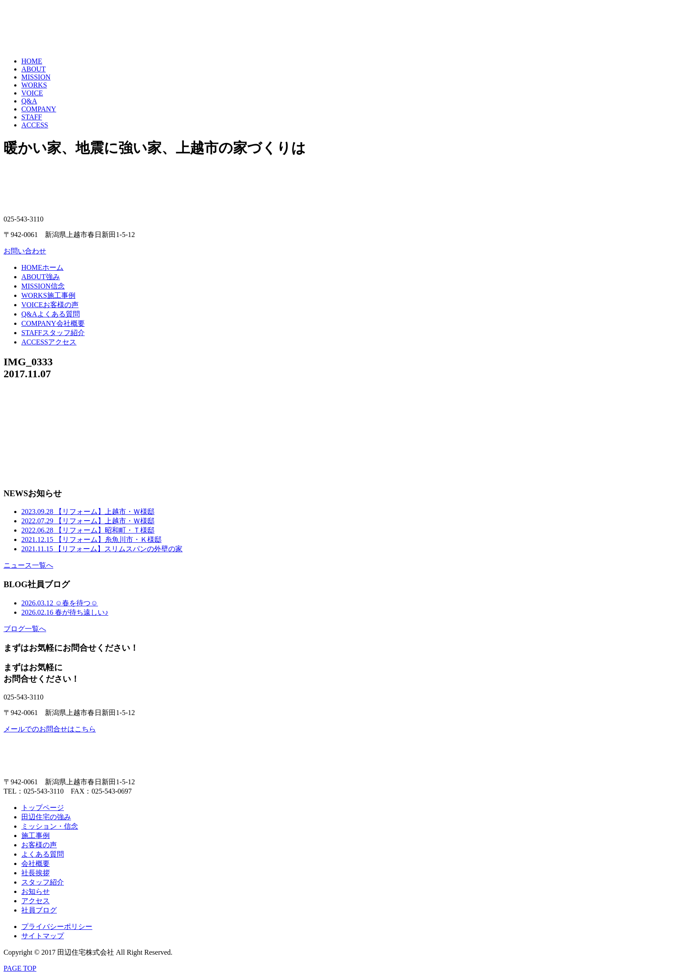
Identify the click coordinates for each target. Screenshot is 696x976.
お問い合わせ (25, 251)
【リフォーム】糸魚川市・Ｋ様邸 (91, 539)
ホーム (42, 267)
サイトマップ (42, 936)
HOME (31, 61)
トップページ (42, 807)
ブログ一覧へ (25, 628)
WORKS (34, 85)
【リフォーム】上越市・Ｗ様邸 (87, 511)
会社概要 (53, 323)
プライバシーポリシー (56, 926)
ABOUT (33, 69)
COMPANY (38, 109)
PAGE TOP (20, 968)
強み (40, 277)
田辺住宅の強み (46, 817)
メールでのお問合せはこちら (50, 729)
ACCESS (34, 125)
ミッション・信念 (49, 826)
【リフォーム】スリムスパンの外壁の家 (101, 549)
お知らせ (35, 891)
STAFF (31, 117)
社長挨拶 (35, 873)
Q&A (29, 101)
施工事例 (48, 295)
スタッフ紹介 (53, 332)
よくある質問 (50, 314)
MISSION (36, 77)
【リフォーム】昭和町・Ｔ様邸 (87, 530)
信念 (43, 286)
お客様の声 (50, 304)
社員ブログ (39, 910)
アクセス (48, 342)
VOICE (32, 93)
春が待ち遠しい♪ (64, 612)
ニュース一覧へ (28, 565)
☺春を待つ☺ (59, 603)
